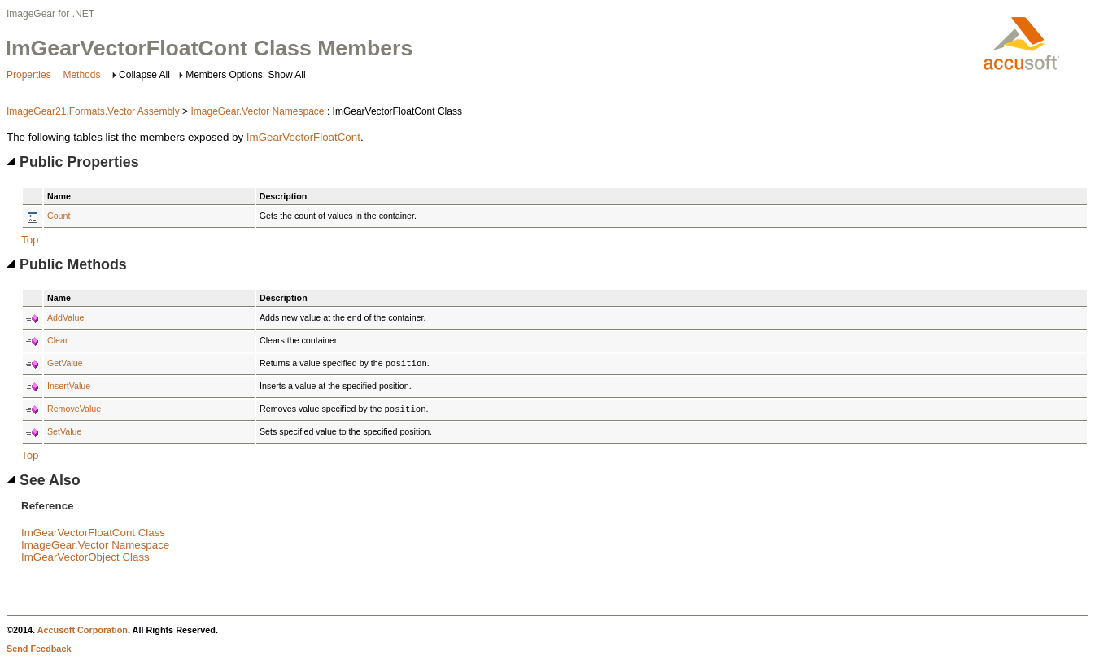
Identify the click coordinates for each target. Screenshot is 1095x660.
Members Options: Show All (245, 75)
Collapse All (144, 75)
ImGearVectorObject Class (85, 557)
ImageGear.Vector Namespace (257, 111)
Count (58, 216)
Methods (81, 75)
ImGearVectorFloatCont (303, 137)
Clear (57, 340)
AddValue (65, 317)
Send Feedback (39, 648)
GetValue (65, 363)
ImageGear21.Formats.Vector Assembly (93, 111)
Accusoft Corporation (82, 630)
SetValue (64, 431)
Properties (29, 75)
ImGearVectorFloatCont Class (93, 533)
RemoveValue (74, 408)
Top (30, 240)
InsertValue (68, 386)
